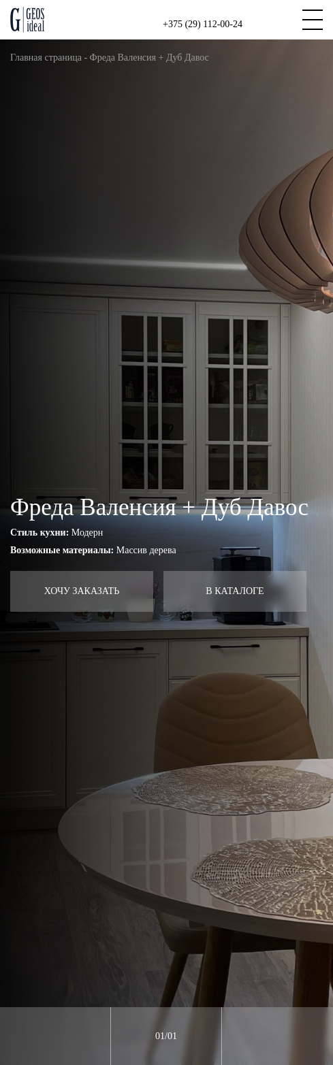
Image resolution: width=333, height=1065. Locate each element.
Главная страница (46, 57)
